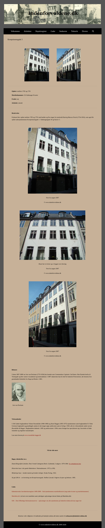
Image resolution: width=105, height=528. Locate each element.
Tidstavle (74, 31)
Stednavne (63, 31)
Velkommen (15, 31)
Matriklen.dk (16, 496)
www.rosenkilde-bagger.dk (32, 435)
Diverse (85, 31)
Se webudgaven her (75, 464)
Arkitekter (27, 31)
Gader (53, 31)
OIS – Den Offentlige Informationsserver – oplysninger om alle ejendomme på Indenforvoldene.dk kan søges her (47, 501)
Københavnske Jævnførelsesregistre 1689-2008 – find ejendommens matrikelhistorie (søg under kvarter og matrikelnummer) (50, 491)
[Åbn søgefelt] (93, 31)
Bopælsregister (41, 31)
